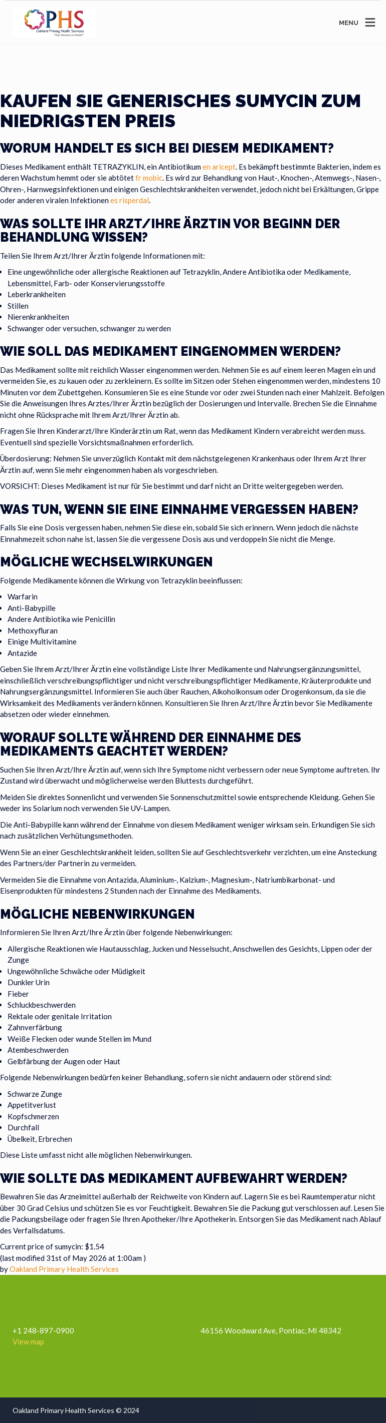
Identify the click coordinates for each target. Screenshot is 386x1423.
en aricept (219, 166)
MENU (348, 23)
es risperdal (129, 200)
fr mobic (148, 177)
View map (28, 1341)
